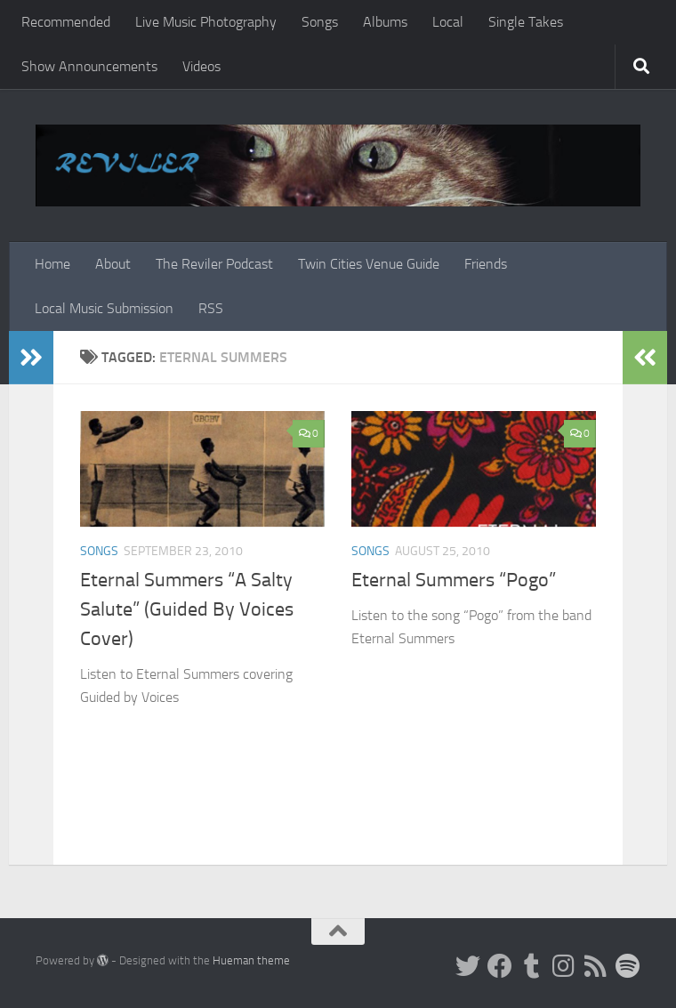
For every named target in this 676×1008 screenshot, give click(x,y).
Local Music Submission (104, 308)
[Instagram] (563, 966)
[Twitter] (467, 966)
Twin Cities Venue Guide (368, 263)
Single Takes (525, 21)
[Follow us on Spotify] (628, 966)
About (113, 263)
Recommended (65, 21)
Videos (201, 66)
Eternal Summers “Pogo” (453, 580)
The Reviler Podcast (214, 263)
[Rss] (595, 966)
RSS (210, 308)
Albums (385, 21)
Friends (485, 263)
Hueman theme (251, 960)
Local (447, 21)
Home (52, 263)
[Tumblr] (531, 966)
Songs (320, 21)
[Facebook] (499, 966)
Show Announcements (89, 66)
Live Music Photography (206, 21)
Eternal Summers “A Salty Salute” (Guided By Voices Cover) (187, 609)
